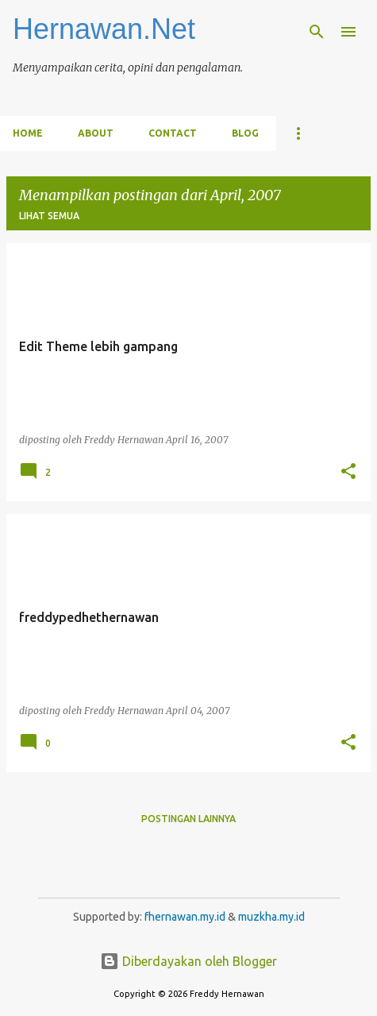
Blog (245, 133)
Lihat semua (49, 216)
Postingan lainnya (188, 818)
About (95, 133)
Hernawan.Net (104, 29)
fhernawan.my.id (186, 916)
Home (28, 133)
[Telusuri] (316, 32)
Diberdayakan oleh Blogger (188, 961)
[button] (348, 472)
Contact (172, 133)
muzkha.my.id (271, 916)
